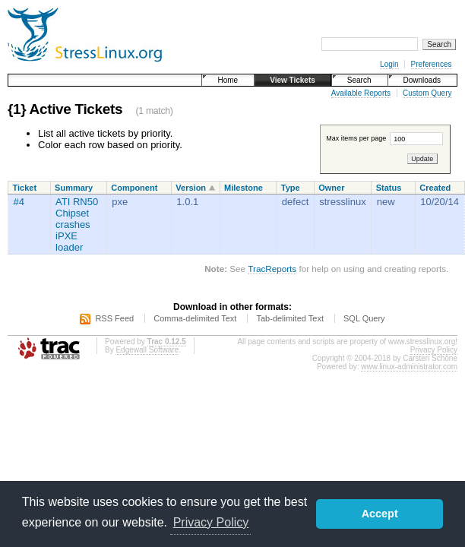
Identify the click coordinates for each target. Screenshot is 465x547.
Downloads (422, 80)
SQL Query (364, 318)
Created (435, 187)
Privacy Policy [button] (211, 522)
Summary (74, 187)
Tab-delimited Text (289, 318)
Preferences (431, 64)
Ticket (25, 187)
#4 (19, 201)
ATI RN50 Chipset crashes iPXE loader (76, 224)
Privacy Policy (433, 350)
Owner (331, 187)
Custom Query (427, 93)
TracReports (272, 269)
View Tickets (292, 80)
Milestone (243, 187)
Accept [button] (380, 513)
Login (389, 64)
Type (290, 187)
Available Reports (361, 93)
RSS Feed (114, 318)
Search (359, 80)
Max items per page (384, 138)
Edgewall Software (147, 350)
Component (134, 187)
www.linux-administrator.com (409, 366)
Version (191, 187)
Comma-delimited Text (194, 318)
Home (227, 80)
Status (389, 187)
